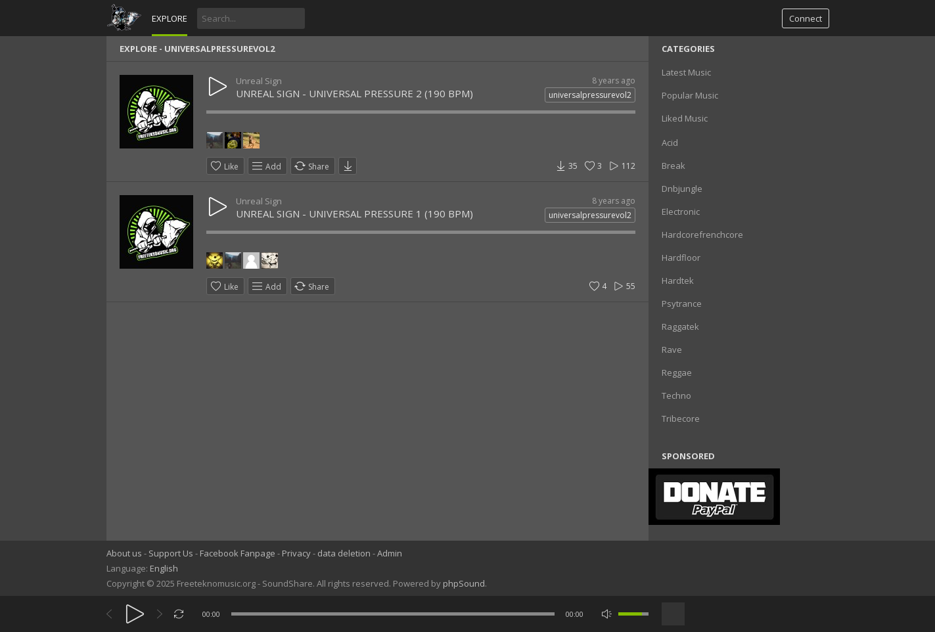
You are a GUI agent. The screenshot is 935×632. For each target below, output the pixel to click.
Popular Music (690, 95)
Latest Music (686, 72)
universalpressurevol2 (590, 95)
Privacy (296, 553)
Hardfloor (681, 257)
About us (124, 553)
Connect (805, 18)
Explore (169, 18)
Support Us (170, 553)
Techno (676, 395)
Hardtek (678, 280)
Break (673, 165)
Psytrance (682, 303)
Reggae (677, 372)
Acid (670, 142)
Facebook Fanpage (237, 553)
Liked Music (685, 118)
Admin (389, 553)
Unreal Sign (259, 81)
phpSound (464, 583)
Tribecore (681, 418)
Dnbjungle (682, 188)
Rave (672, 349)
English (164, 568)
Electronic (681, 211)
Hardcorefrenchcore (702, 234)
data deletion (344, 553)
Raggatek (680, 326)
